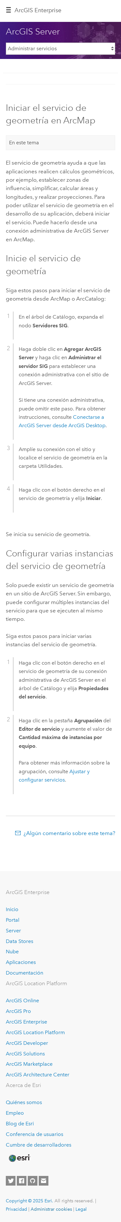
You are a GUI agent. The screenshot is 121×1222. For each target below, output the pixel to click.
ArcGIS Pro (18, 1011)
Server (13, 931)
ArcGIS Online (22, 1000)
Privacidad (16, 1209)
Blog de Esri (20, 1124)
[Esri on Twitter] (10, 1181)
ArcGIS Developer (27, 1043)
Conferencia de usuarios (34, 1134)
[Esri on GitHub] (32, 1181)
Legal (81, 1209)
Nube (12, 951)
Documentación (24, 973)
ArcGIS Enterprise (38, 10)
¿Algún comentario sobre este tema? (69, 833)
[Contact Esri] (43, 1181)
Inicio (12, 909)
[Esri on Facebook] (21, 1181)
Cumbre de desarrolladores (38, 1145)
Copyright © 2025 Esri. (29, 1200)
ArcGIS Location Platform (35, 1032)
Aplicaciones (21, 962)
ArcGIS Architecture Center (37, 1075)
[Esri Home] (19, 1158)
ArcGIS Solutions (25, 1054)
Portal (12, 920)
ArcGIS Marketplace (29, 1064)
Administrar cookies (51, 1209)
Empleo (15, 1113)
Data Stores (19, 941)
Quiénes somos (24, 1102)
